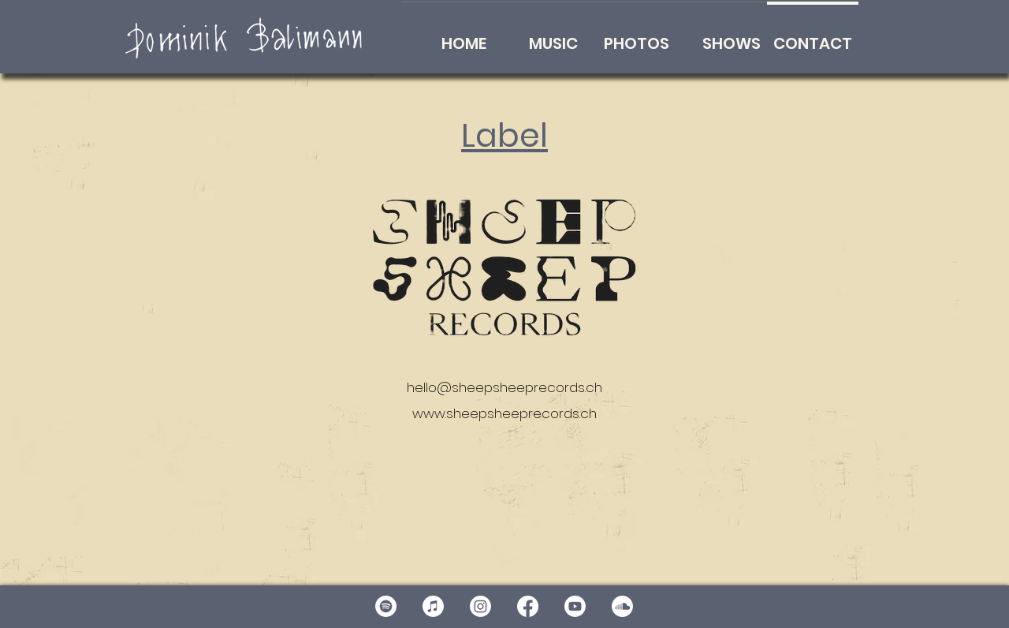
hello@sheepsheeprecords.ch (504, 387)
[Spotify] (386, 606)
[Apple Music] (433, 606)
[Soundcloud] (622, 606)
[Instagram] (480, 606)
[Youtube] (575, 606)
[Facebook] (527, 606)
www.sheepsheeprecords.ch (504, 413)
